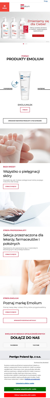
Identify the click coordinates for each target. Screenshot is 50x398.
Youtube (36, 345)
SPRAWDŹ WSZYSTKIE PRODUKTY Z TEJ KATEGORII (25, 121)
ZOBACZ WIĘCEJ (10, 254)
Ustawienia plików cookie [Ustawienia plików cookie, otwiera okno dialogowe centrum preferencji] (25, 384)
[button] (23, 43)
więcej (25, 110)
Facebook (14, 345)
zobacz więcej (10, 186)
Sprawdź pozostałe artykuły (25, 320)
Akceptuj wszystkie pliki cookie (25, 390)
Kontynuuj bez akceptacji (41, 363)
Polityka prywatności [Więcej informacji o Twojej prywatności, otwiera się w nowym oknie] (32, 380)
